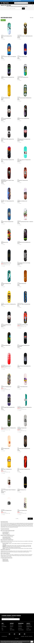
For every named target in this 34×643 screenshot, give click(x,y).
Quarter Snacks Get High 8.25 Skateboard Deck (25, 91)
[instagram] (9, 634)
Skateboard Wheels (5, 560)
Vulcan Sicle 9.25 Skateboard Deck (25, 318)
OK (31, 641)
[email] (11, 619)
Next (30, 518)
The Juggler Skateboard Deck (9, 91)
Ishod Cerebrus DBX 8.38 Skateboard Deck (25, 442)
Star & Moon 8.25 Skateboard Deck (9, 504)
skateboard (13, 524)
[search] (21, 3)
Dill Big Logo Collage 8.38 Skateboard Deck (25, 298)
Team (2, 629)
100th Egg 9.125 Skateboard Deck (9, 380)
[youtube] (19, 634)
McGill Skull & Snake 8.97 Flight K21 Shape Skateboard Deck (9, 175)
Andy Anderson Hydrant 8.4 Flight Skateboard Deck (25, 30)
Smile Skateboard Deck (9, 236)
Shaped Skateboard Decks (6, 537)
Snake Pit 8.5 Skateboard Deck (25, 422)
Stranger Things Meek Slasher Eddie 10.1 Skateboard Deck (25, 215)
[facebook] (24, 634)
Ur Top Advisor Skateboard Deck (25, 50)
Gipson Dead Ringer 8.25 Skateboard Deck (25, 463)
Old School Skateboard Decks (7, 538)
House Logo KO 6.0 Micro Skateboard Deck (9, 133)
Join (23, 8)
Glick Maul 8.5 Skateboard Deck (9, 359)
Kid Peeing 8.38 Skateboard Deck (9, 277)
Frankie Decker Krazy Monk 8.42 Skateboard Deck (9, 421)
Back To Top (17, 638)
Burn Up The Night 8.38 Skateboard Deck (25, 339)
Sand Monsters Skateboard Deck (25, 194)
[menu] (32, 3)
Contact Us (11, 626)
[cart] (30, 3)
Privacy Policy (30, 636)
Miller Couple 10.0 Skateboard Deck (9, 463)
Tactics (5, 3)
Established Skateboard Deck (25, 483)
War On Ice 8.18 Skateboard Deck (9, 318)
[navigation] (17, 519)
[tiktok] (14, 634)
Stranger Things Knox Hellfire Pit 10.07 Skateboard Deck (9, 50)
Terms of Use (26, 636)
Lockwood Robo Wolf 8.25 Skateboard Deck (9, 71)
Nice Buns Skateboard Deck (9, 442)
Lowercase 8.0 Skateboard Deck (25, 504)
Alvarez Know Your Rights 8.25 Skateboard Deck (25, 401)
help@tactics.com (29, 626)
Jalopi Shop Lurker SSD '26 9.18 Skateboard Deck (9, 298)
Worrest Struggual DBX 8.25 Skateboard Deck (9, 401)
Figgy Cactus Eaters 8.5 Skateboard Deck (9, 215)
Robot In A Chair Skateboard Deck (25, 380)
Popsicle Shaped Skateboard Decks (8, 536)
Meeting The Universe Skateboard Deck (25, 112)
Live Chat (27, 628)
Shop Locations (28, 629)
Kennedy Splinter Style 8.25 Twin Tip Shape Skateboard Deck (25, 257)
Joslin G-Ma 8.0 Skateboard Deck (9, 256)
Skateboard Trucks (5, 559)
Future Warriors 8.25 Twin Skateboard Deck (25, 133)
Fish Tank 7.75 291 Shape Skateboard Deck (9, 194)
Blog (2, 628)
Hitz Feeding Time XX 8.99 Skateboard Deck (25, 236)
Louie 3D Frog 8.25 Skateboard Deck (25, 71)
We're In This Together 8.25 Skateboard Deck (25, 153)
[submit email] (18, 619)
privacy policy (20, 642)
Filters (3, 20)
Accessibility (22, 636)
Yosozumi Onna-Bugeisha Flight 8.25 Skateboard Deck (9, 484)
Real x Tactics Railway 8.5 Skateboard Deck (9, 153)
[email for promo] (15, 8)
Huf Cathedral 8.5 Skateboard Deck (25, 174)
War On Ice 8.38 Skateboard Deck (9, 112)
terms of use (15, 642)
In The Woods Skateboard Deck (9, 339)
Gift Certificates (4, 626)
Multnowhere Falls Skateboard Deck (9, 30)
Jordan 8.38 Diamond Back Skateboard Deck (25, 359)
